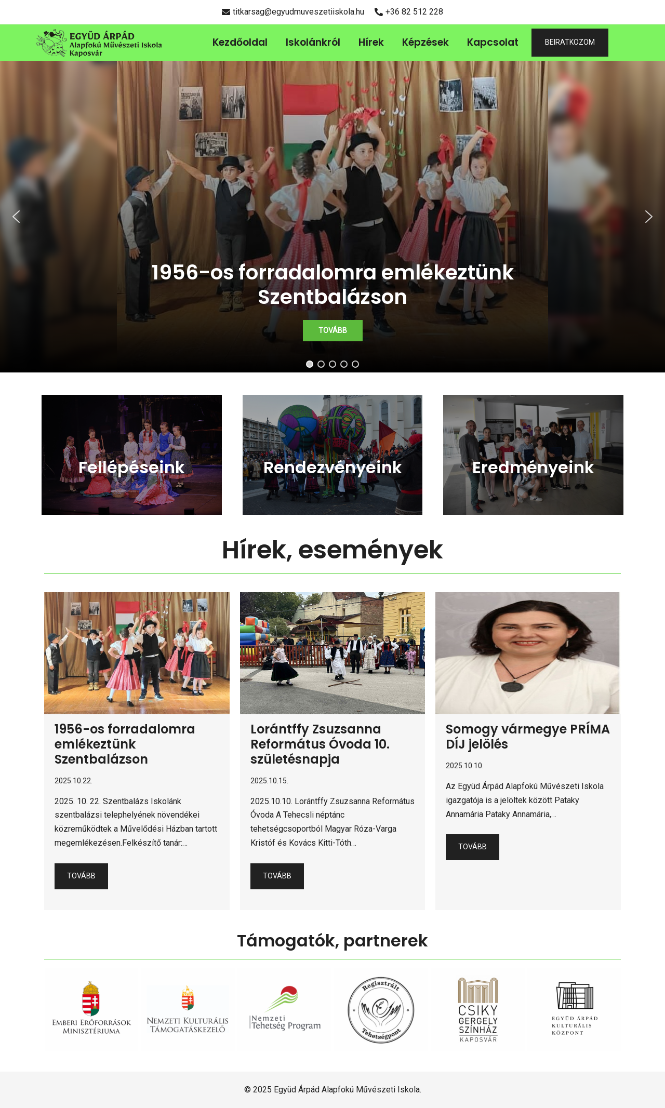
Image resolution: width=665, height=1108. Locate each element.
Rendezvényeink (332, 467)
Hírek (371, 42)
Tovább (81, 876)
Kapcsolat (492, 42)
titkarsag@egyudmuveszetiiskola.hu (293, 12)
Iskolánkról (313, 42)
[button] (332, 216)
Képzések (425, 42)
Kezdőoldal (240, 42)
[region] (332, 216)
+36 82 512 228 (409, 12)
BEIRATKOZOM (570, 42)
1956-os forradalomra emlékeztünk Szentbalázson (125, 744)
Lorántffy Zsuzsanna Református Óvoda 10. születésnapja (320, 744)
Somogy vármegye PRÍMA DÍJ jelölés (528, 736)
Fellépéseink (131, 467)
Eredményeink (533, 467)
